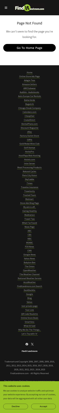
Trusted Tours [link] (29, 195)
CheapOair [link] (29, 116)
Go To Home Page (29, 48)
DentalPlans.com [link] (29, 123)
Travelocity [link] (29, 191)
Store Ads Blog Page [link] (29, 203)
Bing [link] (29, 298)
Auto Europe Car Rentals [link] (29, 96)
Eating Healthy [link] (30, 211)
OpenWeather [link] (29, 270)
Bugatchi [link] (29, 104)
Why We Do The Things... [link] (29, 329)
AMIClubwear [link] (29, 88)
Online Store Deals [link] (29, 317)
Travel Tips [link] (29, 218)
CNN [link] (29, 250)
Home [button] (29, 72)
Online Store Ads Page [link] (29, 76)
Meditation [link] (29, 215)
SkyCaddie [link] (29, 179)
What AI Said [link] (29, 325)
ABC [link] (29, 230)
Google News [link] (29, 254)
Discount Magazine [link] (29, 127)
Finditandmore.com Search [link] (29, 286)
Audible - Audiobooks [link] (29, 92)
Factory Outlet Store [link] (29, 135)
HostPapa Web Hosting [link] (29, 155)
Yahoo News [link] (29, 258)
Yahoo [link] (29, 302)
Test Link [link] (29, 310)
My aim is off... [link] (29, 207)
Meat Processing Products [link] (29, 167)
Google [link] (29, 294)
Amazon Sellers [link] (29, 84)
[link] (29, 7)
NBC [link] (30, 238)
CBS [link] (29, 234)
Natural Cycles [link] (29, 171)
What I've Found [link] (29, 222)
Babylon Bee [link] (29, 262)
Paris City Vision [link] (29, 175)
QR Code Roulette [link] (29, 314)
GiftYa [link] (29, 139)
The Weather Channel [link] (29, 274)
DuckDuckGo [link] (29, 290)
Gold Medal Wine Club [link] (29, 143)
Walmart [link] (29, 199)
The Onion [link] (29, 266)
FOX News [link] (29, 246)
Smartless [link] (29, 321)
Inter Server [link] (29, 163)
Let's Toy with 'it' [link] (30, 333)
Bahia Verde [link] (29, 100)
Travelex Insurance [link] (29, 187)
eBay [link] (29, 131)
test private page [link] (30, 306)
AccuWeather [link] (29, 282)
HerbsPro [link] (29, 151)
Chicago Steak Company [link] (29, 108)
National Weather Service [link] (29, 278)
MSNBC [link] (29, 242)
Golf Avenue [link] (29, 147)
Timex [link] (29, 183)
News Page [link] (30, 226)
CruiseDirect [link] (29, 120)
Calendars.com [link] (29, 112)
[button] (7, 7)
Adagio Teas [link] (29, 80)
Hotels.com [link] (29, 159)
